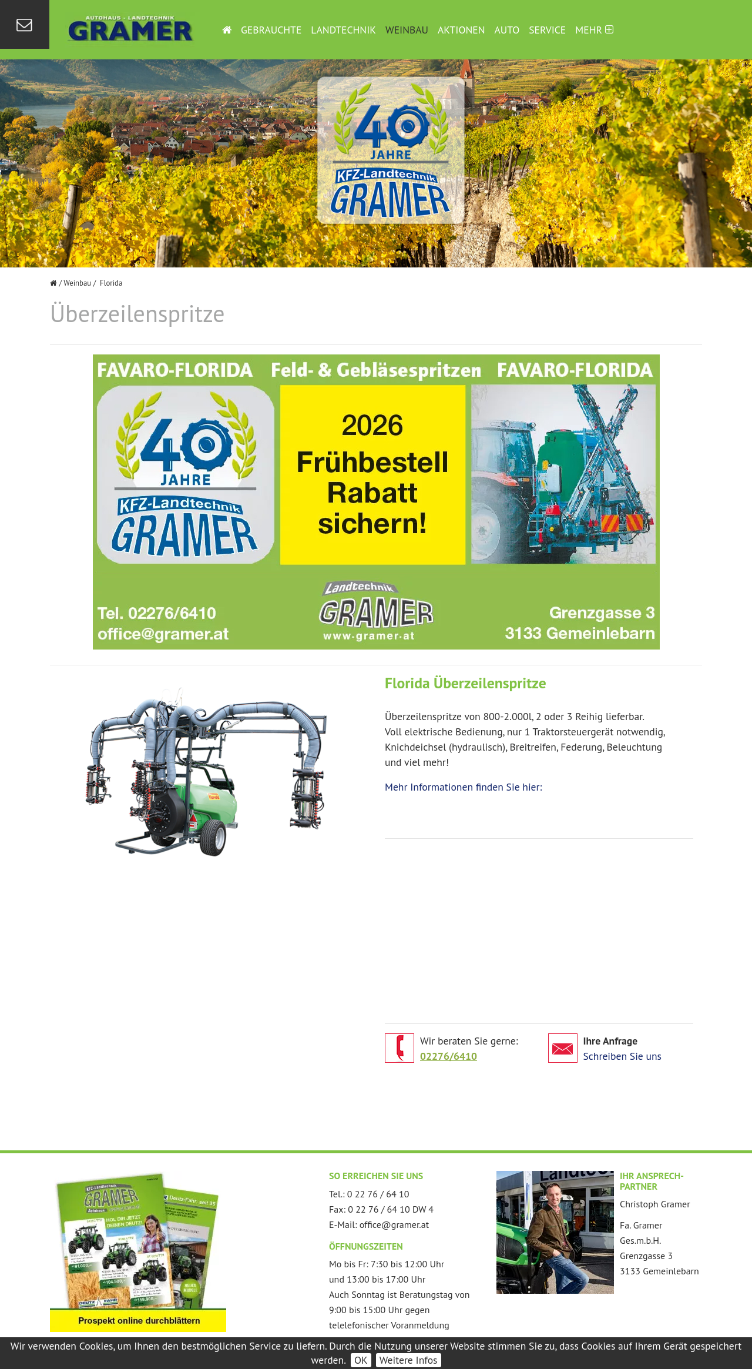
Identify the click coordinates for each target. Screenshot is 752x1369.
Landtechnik (343, 29)
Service (547, 29)
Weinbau (406, 29)
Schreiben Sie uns (622, 1056)
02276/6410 (448, 1056)
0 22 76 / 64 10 (378, 1194)
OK (361, 1360)
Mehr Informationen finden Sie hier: (463, 787)
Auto (507, 29)
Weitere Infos (409, 1360)
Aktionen (461, 29)
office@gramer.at (394, 1224)
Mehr (594, 29)
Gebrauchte (271, 29)
